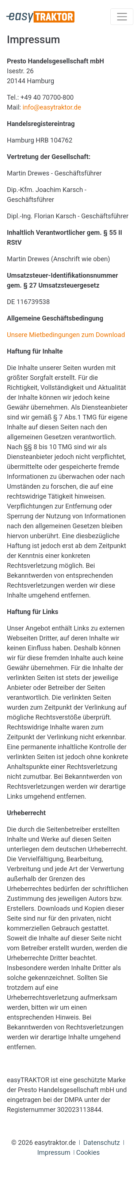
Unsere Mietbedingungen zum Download (66, 335)
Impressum (54, 1152)
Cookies (88, 1152)
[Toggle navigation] (121, 16)
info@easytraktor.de (52, 107)
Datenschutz (101, 1142)
